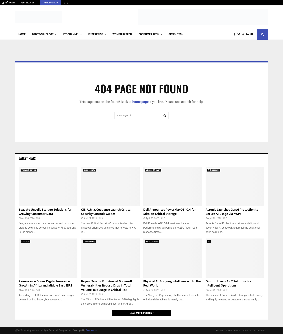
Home (22, 34)
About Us (247, 330)
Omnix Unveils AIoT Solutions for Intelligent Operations (228, 283)
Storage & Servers (28, 170)
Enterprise (95, 34)
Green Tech (176, 34)
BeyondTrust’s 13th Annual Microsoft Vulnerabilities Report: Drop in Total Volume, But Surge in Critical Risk (106, 286)
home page (140, 102)
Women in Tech (122, 34)
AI (209, 242)
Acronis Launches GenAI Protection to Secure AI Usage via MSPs (232, 212)
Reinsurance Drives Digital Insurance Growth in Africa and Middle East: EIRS (45, 283)
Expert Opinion (152, 242)
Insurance (25, 242)
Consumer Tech (148, 34)
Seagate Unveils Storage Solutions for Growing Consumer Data (45, 212)
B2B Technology (43, 34)
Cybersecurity (89, 170)
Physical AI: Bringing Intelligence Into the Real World (172, 283)
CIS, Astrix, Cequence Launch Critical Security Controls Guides (106, 212)
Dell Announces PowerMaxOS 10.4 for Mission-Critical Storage (169, 212)
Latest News (27, 158)
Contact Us (259, 330)
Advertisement (233, 330)
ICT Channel (71, 34)
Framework (91, 330)
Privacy (219, 330)
